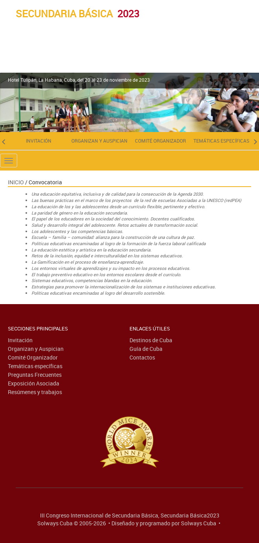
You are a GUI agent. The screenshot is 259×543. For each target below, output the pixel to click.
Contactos (142, 357)
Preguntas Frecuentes (35, 374)
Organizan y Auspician (99, 141)
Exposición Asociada (33, 383)
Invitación (38, 141)
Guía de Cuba (146, 348)
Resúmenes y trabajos (35, 392)
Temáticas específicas (221, 141)
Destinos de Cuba (151, 340)
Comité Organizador (160, 141)
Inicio (16, 182)
